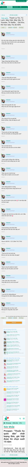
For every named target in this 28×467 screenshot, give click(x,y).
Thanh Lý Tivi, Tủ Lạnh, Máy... (12, 331)
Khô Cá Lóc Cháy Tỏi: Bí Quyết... (13, 388)
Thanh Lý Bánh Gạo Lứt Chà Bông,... (13, 334)
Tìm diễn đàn (3, 8)
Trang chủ (4, 6)
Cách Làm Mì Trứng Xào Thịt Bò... (13, 398)
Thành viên (16, 6)
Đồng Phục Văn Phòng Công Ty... (13, 402)
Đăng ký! (14, 322)
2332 (16, 27)
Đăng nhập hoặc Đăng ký (21, 1)
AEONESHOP (9, 399)
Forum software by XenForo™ (5, 460)
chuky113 (8, 349)
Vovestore (8, 389)
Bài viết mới (10, 8)
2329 (10, 27)
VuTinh (8, 335)
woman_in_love (9, 346)
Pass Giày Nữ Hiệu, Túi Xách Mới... (13, 359)
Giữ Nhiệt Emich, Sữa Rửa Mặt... (13, 370)
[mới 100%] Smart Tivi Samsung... (13, 348)
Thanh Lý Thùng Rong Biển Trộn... (13, 345)
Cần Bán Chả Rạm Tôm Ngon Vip (13, 395)
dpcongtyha (9, 403)
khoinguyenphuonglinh (11, 371)
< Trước (2, 27)
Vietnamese (9, 458)
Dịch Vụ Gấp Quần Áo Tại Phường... (13, 380)
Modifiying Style (3, 458)
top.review (9, 410)
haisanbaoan (9, 392)
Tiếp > (22, 27)
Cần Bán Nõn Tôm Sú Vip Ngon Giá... (14, 391)
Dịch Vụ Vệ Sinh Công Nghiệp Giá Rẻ (14, 363)
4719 (19, 27)
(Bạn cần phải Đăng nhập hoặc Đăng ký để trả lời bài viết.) (16, 316)
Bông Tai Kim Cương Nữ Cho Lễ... (13, 409)
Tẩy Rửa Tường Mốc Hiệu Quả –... (13, 366)
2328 (9, 27)
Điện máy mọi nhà (10, 353)
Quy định (26, 460)
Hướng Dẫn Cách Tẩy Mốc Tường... (13, 377)
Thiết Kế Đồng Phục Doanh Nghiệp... (13, 405)
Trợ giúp (25, 458)
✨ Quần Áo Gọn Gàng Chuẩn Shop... (14, 373)
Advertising (18, 458)
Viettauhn (8, 33)
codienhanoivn (9, 342)
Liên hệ (22, 458)
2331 (14, 27)
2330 (12, 27)
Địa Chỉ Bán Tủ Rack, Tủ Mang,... (13, 341)
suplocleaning (9, 364)
